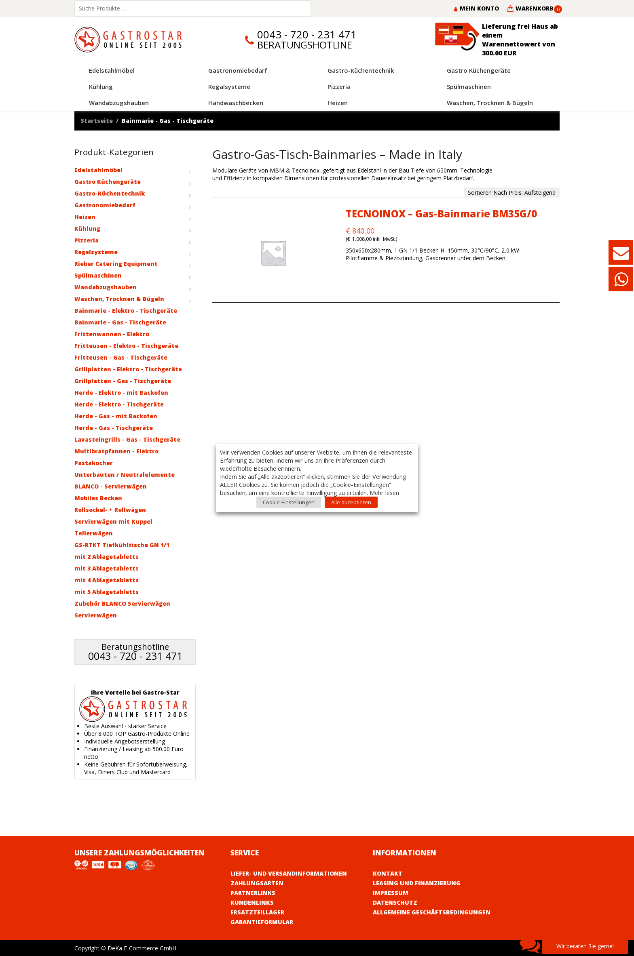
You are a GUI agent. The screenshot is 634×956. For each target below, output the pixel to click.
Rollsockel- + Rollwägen (110, 510)
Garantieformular (261, 922)
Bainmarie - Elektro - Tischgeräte (125, 310)
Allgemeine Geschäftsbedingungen (431, 912)
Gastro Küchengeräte (107, 181)
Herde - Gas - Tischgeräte (113, 428)
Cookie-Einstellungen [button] (289, 502)
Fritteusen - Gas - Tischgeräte (120, 357)
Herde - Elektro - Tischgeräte (119, 404)
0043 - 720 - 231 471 (307, 34)
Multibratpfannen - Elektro (116, 451)
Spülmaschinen (98, 275)
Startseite (96, 120)
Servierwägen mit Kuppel (113, 521)
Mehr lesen (384, 493)
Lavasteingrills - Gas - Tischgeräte (127, 439)
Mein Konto (476, 8)
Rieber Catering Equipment (116, 263)
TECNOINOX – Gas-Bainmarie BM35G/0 (441, 213)
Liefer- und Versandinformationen (288, 873)
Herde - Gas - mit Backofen (115, 416)
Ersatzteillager (257, 912)
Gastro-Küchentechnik (109, 193)
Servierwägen (95, 615)
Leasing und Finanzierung (417, 883)
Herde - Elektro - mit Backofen (121, 392)
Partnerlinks (252, 893)
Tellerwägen (93, 533)
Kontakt (387, 873)
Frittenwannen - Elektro (111, 334)
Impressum (390, 893)
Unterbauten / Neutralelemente (124, 474)
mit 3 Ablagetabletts (106, 568)
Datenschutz (395, 902)
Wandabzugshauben (105, 287)
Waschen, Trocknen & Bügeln (119, 299)
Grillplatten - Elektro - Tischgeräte (128, 369)
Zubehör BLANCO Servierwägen (122, 603)
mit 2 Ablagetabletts (106, 556)
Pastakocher (93, 463)
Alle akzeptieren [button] (351, 502)
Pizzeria (86, 240)
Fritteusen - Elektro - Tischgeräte (126, 346)
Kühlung (87, 228)
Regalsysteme (96, 252)
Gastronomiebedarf (104, 205)
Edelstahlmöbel (98, 170)
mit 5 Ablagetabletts (106, 592)
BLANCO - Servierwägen (110, 486)
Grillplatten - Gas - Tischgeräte (122, 381)
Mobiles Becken (98, 498)
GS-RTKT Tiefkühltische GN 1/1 (121, 545)
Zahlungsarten (256, 883)
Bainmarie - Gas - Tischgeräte (120, 322)
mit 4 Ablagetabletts (106, 580)
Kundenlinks (252, 902)
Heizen (84, 217)
